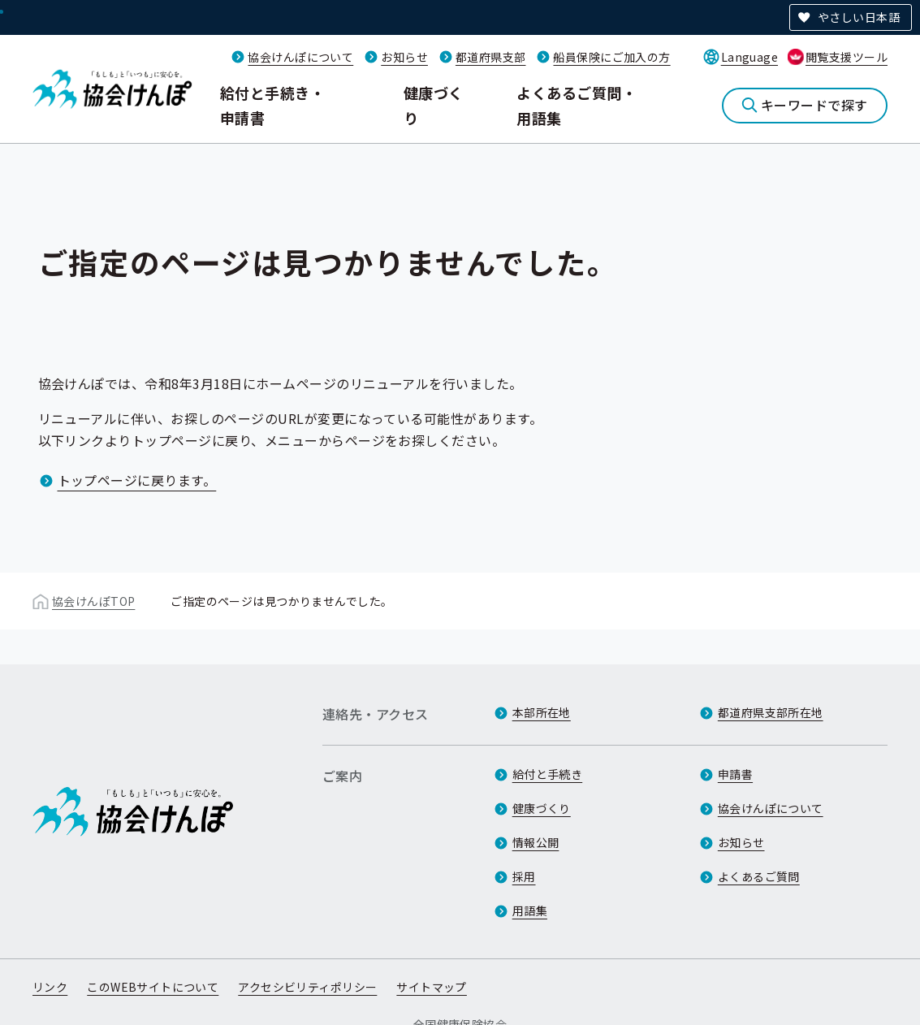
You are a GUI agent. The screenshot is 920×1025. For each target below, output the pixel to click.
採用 (524, 876)
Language (749, 57)
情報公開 (535, 842)
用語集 (529, 910)
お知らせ (404, 57)
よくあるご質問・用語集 (576, 105)
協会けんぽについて (300, 57)
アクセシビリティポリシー (307, 987)
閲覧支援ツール (847, 57)
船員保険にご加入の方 (611, 57)
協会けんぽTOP (93, 601)
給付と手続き (547, 774)
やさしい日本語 (859, 17)
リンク (49, 987)
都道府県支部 (491, 57)
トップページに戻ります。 (137, 480)
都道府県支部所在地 (770, 712)
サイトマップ (431, 987)
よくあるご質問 (759, 876)
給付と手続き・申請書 (272, 105)
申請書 (735, 774)
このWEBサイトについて (152, 987)
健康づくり (434, 105)
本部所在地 (541, 712)
